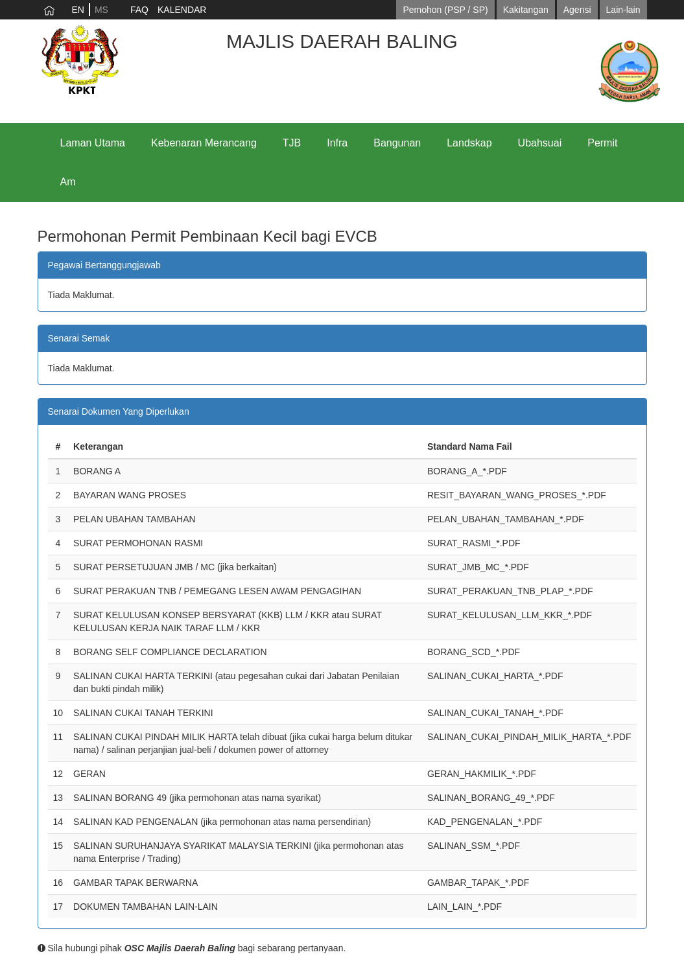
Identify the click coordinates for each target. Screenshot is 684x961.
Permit (602, 142)
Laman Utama (93, 142)
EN (78, 10)
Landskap (469, 142)
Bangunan (397, 142)
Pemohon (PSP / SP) (445, 10)
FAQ (139, 10)
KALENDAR (182, 10)
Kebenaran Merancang (204, 142)
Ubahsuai (540, 142)
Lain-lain (623, 10)
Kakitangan (525, 10)
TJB (292, 142)
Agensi (577, 10)
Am (68, 181)
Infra (337, 142)
